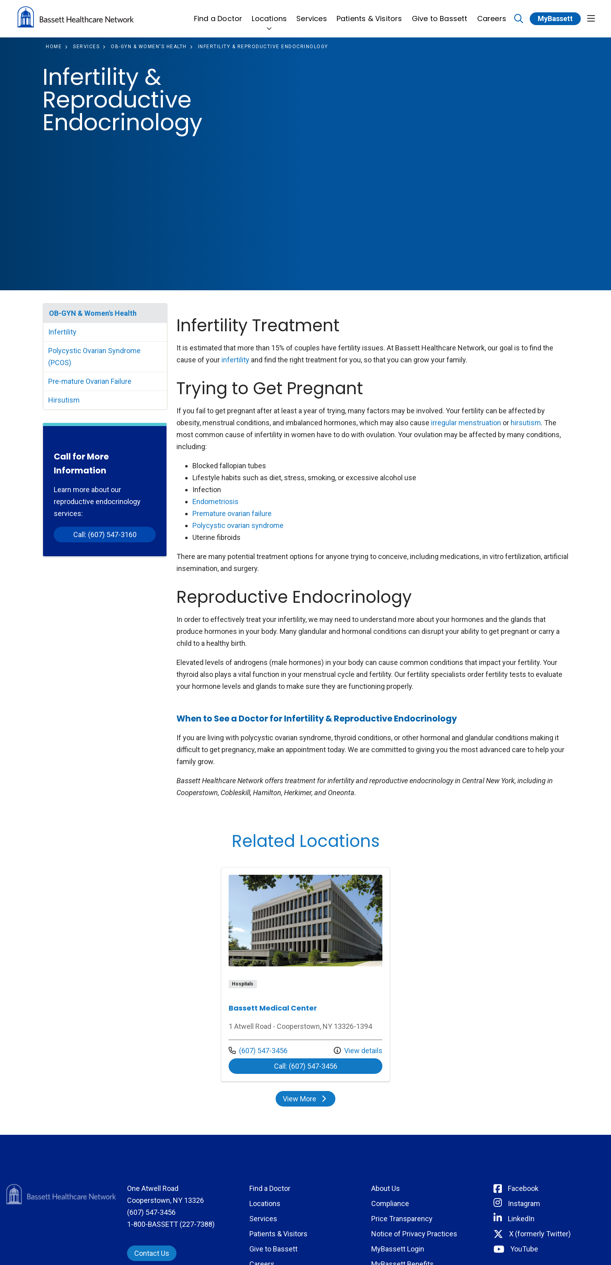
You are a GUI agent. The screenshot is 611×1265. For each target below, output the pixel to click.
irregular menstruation (466, 422)
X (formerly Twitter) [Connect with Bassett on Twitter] (540, 1234)
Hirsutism (64, 400)
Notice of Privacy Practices (414, 1234)
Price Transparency (402, 1218)
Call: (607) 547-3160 (105, 534)
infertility (235, 360)
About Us (385, 1188)
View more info (305, 974)
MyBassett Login (397, 1249)
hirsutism (526, 422)
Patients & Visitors (369, 14)
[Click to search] (518, 18)
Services (312, 14)
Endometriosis (215, 501)
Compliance (390, 1203)
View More (305, 1099)
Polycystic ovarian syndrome (238, 525)
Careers (491, 14)
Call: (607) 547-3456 (305, 1066)
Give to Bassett (439, 14)
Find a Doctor (218, 14)
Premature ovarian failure (232, 513)
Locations (269, 14)
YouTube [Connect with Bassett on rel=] (524, 1249)
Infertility (62, 332)
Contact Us (151, 1253)
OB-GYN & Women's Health (93, 313)
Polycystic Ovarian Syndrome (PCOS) (94, 356)
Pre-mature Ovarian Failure (89, 381)
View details (358, 1050)
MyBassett (555, 18)
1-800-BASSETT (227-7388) (171, 1224)
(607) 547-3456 (258, 1050)
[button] (591, 18)
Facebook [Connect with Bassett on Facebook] (523, 1188)
